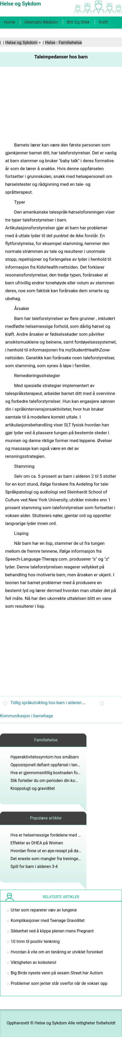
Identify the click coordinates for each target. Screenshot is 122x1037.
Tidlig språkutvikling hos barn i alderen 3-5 (49, 702)
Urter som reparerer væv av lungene (44, 910)
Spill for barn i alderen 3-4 (34, 866)
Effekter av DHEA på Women (36, 842)
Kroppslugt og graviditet (32, 788)
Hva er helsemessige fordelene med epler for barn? (57, 835)
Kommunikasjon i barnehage (26, 715)
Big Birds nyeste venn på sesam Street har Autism (57, 972)
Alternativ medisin (41, 22)
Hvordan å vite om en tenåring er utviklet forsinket (57, 951)
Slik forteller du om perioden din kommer (48, 780)
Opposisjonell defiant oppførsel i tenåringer (50, 764)
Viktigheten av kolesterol (33, 962)
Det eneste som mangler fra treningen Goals (51, 858)
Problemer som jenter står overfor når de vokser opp (59, 983)
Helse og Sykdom (21, 42)
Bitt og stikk (78, 22)
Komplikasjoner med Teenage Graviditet (48, 920)
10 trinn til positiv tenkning (35, 941)
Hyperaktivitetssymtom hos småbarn (44, 756)
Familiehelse (70, 42)
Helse (50, 42)
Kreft (103, 22)
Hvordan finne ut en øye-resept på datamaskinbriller (58, 850)
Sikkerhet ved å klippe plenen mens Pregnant (52, 931)
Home (9, 22)
